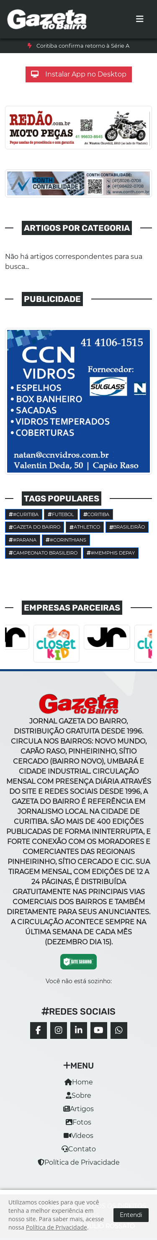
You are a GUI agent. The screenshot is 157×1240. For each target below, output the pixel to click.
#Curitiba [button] (24, 514)
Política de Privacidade (79, 1162)
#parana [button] (22, 540)
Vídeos (78, 1136)
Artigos (78, 1109)
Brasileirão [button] (127, 527)
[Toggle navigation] (140, 19)
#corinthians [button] (66, 540)
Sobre (78, 1095)
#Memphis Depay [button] (111, 553)
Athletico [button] (84, 527)
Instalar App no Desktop (78, 74)
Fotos (78, 1122)
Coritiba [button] (96, 514)
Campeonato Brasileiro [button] (43, 553)
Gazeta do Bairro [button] (34, 527)
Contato (79, 1149)
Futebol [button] (61, 514)
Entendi (131, 1215)
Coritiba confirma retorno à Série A (82, 46)
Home (78, 1082)
